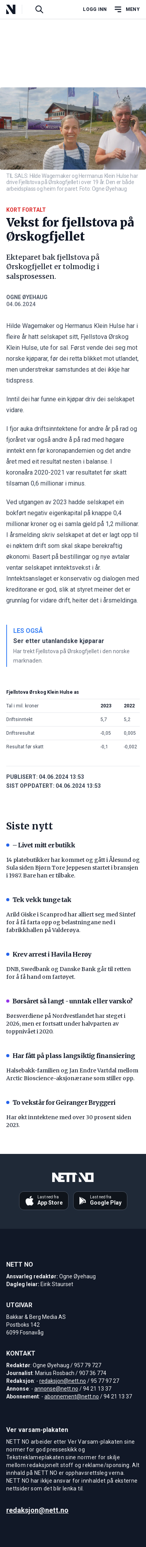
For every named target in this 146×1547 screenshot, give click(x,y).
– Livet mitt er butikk (40, 845)
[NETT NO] (17, 9)
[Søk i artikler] (39, 9)
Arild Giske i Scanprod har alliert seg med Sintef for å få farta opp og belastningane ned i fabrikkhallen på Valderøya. (70, 922)
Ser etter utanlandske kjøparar (58, 641)
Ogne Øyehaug (26, 297)
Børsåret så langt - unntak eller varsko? (69, 1001)
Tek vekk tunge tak (39, 900)
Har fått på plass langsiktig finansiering (70, 1056)
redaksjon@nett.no (62, 1381)
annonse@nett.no (56, 1389)
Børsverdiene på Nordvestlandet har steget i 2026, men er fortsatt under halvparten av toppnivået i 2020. (65, 1023)
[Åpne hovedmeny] (126, 9)
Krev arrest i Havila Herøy (48, 954)
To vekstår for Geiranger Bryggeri (61, 1102)
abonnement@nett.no (71, 1396)
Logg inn (95, 9)
